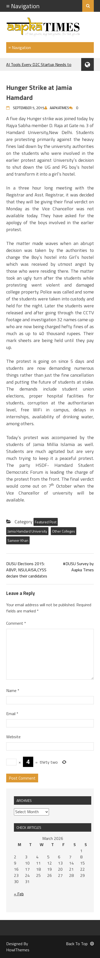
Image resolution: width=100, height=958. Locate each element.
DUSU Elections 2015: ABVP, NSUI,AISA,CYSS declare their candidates (26, 570)
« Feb (19, 894)
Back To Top (80, 944)
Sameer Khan (17, 540)
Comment (16, 623)
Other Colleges (63, 531)
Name (12, 690)
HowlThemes (17, 950)
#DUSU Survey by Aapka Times (78, 567)
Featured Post (45, 522)
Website (13, 737)
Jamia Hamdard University (27, 531)
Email (12, 713)
